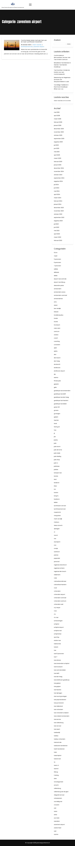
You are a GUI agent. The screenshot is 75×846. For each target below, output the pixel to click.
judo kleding (57, 456)
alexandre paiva (59, 285)
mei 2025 (56, 152)
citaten (56, 335)
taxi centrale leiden (60, 670)
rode (55, 578)
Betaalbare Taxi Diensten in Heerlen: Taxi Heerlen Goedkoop (62, 65)
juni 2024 (56, 188)
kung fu (56, 496)
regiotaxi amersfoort (60, 565)
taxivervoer (57, 759)
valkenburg (57, 788)
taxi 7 (55, 657)
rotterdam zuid (58, 604)
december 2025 (59, 129)
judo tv (56, 463)
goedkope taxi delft (60, 394)
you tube (56, 818)
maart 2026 (57, 119)
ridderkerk (57, 575)
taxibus (56, 736)
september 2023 (59, 217)
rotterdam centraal (60, 598)
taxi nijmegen (58, 693)
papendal (57, 558)
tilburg (56, 772)
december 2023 (59, 207)
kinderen (56, 483)
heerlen (56, 420)
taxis (55, 752)
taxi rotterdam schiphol (61, 713)
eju (55, 374)
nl (54, 532)
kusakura (56, 499)
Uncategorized (58, 782)
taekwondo (57, 644)
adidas (56, 269)
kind (55, 479)
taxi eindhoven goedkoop (61, 680)
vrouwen (56, 805)
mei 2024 (57, 191)
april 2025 (57, 155)
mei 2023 (56, 230)
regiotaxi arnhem (59, 568)
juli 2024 (56, 184)
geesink (56, 384)
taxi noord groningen (60, 696)
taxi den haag (58, 677)
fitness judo (57, 381)
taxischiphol (57, 755)
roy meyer (57, 607)
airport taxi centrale (60, 279)
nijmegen (57, 529)
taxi (55, 650)
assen (56, 305)
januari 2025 (57, 165)
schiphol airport (59, 627)
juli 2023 (56, 224)
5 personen (57, 259)
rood (55, 588)
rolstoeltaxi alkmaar (60, 581)
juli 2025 (56, 145)
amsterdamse (58, 299)
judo (55, 443)
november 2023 (59, 211)
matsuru (56, 522)
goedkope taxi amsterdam (62, 391)
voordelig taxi (58, 801)
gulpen (56, 417)
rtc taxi (56, 617)
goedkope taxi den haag (61, 397)
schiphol (56, 624)
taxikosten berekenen (60, 746)
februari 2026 (58, 122)
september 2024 (59, 178)
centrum (56, 331)
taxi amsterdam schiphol (61, 663)
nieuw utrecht (58, 525)
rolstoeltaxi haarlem (60, 584)
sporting (56, 637)
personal (56, 561)
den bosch (57, 358)
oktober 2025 (58, 135)
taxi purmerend (58, 703)
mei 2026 (56, 112)
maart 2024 (57, 198)
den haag (57, 361)
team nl (56, 765)
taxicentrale (57, 742)
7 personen (57, 266)
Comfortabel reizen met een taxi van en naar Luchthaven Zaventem (34, 41)
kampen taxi (58, 473)
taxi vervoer (57, 726)
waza (55, 811)
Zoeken (57, 40)
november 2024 (59, 171)
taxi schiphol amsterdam (61, 716)
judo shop (57, 460)
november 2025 (59, 132)
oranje (56, 548)
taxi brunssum (58, 667)
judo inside (57, 453)
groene (56, 410)
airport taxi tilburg (59, 282)
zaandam (57, 821)
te (54, 762)
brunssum (57, 325)
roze (55, 611)
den (55, 354)
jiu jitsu (56, 440)
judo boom (57, 446)
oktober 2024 (58, 175)
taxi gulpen (57, 686)
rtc (55, 614)
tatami (56, 647)
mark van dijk (58, 519)
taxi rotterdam (58, 709)
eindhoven (57, 368)
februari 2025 (58, 161)
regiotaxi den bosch (60, 571)
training (56, 775)
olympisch (57, 542)
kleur (55, 486)
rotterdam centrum (60, 601)
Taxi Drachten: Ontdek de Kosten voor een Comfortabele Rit (62, 72)
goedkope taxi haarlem (61, 400)
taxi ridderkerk (58, 706)
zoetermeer (57, 828)
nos (55, 538)
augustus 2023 (58, 221)
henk (55, 423)
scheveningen (58, 621)
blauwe (56, 312)
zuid (55, 831)
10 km (55, 252)
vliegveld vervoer (59, 795)
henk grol (57, 427)
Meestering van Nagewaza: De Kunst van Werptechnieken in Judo (62, 79)
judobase (56, 466)
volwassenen (58, 798)
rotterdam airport (59, 594)
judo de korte (58, 450)
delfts (55, 351)
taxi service (57, 719)
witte (55, 815)
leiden (56, 502)
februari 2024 (58, 201)
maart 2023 (57, 237)
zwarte (56, 834)
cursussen (57, 345)
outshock (57, 552)
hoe (55, 430)
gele (55, 387)
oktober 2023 (58, 214)
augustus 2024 (58, 181)
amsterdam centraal (60, 295)
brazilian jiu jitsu (58, 315)
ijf (54, 433)
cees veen (57, 328)
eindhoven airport (59, 371)
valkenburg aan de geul (61, 792)
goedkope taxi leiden (60, 404)
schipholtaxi (57, 634)
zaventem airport (38, 47)
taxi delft (56, 673)
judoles (56, 469)
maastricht (57, 512)
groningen (57, 414)
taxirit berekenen (59, 749)
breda (56, 318)
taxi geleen (57, 683)
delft (55, 348)
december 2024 (59, 168)
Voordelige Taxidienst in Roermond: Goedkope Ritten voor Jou (61, 87)
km (55, 489)
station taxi (57, 640)
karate (56, 476)
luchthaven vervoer (60, 506)
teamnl (56, 769)
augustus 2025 (58, 142)
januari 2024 (57, 204)
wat (55, 808)
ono (55, 545)
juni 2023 (56, 227)
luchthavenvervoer (27, 47)
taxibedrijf (57, 732)
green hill (57, 407)
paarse (56, 555)
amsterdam (57, 289)
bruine (56, 322)
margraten (57, 515)
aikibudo (56, 272)
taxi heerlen (57, 690)
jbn (55, 437)
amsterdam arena (59, 292)
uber (55, 778)
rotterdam (57, 591)
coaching (57, 341)
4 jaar (55, 256)
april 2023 (57, 234)
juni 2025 (56, 148)
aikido (55, 275)
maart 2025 (57, 158)
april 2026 (57, 115)
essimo (56, 377)
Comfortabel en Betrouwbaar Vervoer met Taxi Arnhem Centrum (62, 57)
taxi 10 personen (59, 653)
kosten (56, 492)
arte (55, 302)
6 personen (57, 262)
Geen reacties (37, 45)
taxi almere (57, 660)
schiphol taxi (58, 630)
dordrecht (57, 364)
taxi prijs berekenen (60, 700)
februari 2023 (58, 240)
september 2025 (59, 138)
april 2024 (57, 194)
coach (56, 338)
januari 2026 (57, 125)
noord (56, 535)
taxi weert (57, 729)
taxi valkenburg (58, 723)
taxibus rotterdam (59, 739)
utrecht (56, 785)
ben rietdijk (57, 308)
